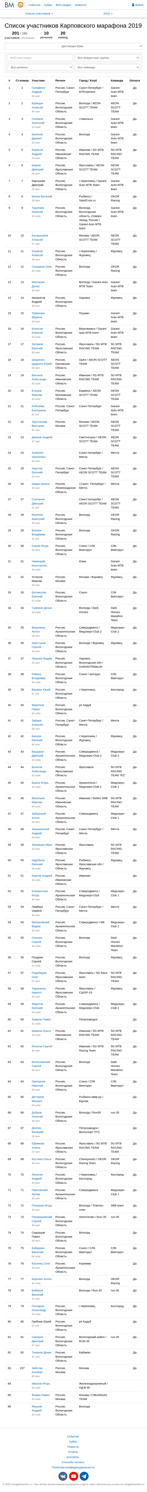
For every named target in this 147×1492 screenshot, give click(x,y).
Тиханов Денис (42, 1352)
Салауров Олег (42, 266)
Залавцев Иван (42, 844)
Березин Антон (42, 1279)
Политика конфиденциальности (73, 1467)
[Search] (40, 57)
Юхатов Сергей (42, 1046)
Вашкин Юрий (41, 689)
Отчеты (73, 1451)
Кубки (48, 4)
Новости (80, 4)
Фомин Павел (41, 1395)
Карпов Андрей (42, 875)
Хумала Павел (41, 1019)
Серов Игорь (40, 545)
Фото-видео (63, 4)
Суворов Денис (42, 607)
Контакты (73, 1457)
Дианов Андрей (42, 437)
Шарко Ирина (41, 483)
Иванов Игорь (41, 1383)
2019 (108, 13)
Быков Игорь (40, 782)
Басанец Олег (41, 1263)
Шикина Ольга (41, 1030)
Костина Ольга (41, 1159)
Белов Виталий (42, 196)
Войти (137, 4)
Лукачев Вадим (42, 658)
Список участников (39, 13)
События (34, 4)
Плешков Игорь (42, 1205)
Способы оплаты (73, 1462)
